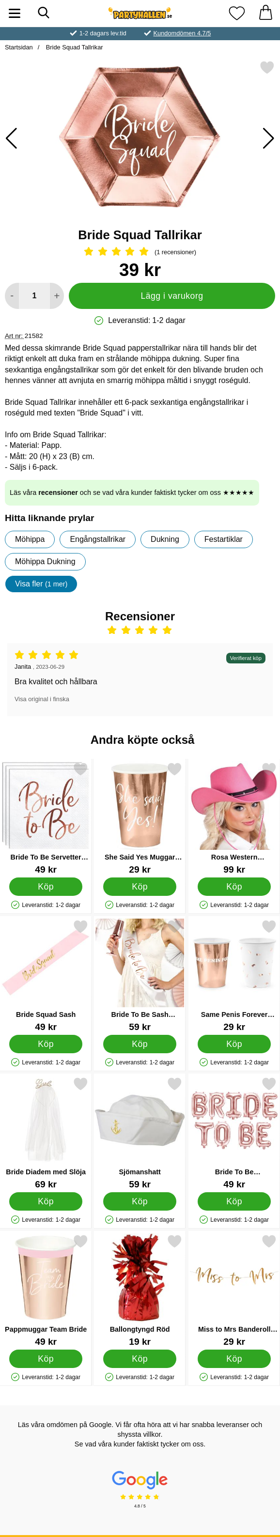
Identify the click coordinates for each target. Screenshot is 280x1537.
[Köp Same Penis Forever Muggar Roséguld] (234, 1043)
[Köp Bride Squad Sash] (45, 1043)
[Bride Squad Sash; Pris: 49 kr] (46, 975)
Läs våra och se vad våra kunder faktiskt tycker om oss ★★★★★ (132, 492)
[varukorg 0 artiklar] (265, 13)
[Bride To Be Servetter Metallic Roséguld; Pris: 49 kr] (46, 818)
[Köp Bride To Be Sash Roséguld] (139, 1043)
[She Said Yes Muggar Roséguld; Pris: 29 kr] (140, 818)
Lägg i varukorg (171, 296)
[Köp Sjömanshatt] (139, 1201)
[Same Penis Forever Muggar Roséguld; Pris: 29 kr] (234, 975)
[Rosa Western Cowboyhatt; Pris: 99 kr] (234, 818)
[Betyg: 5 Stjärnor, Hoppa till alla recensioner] (140, 252)
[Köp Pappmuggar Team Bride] (45, 1358)
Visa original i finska (42, 699)
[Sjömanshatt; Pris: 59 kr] (140, 1133)
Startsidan (19, 47)
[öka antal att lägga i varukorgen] (57, 296)
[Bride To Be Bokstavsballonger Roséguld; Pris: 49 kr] (234, 1133)
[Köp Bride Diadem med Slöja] (45, 1201)
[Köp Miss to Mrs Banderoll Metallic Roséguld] (234, 1358)
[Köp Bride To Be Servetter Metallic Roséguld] (45, 886)
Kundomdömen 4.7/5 (182, 33)
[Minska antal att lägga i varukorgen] (12, 296)
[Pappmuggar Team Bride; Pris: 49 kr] (46, 1290)
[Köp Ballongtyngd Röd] (139, 1358)
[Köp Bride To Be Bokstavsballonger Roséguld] (234, 1201)
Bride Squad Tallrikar (73, 47)
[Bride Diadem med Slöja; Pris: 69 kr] (46, 1133)
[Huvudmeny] (14, 13)
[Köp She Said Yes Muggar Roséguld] (139, 886)
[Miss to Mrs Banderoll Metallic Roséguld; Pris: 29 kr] (234, 1290)
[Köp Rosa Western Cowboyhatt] (234, 886)
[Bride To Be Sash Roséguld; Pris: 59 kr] (140, 975)
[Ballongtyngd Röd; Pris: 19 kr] (140, 1290)
